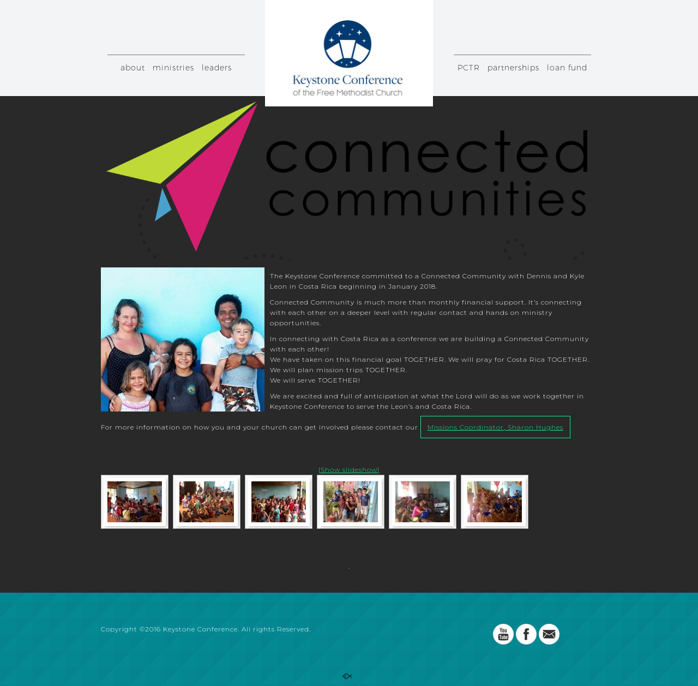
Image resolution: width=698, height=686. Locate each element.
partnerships (513, 68)
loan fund (567, 68)
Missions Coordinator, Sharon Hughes (495, 427)
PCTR (469, 68)
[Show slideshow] (349, 470)
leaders (217, 68)
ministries (173, 68)
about (133, 68)
